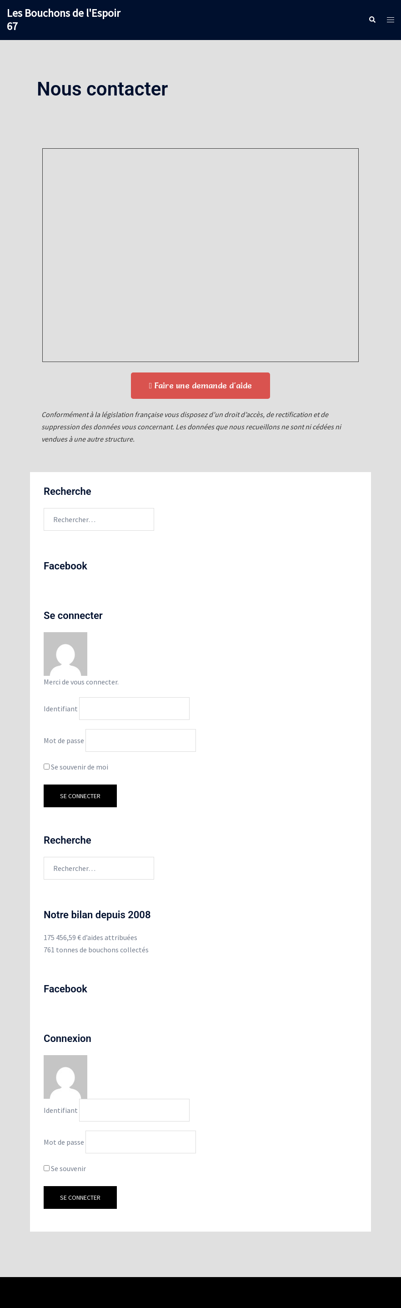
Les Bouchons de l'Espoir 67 (63, 19)
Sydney (233, 1292)
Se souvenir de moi (76, 766)
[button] (201, 385)
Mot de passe (64, 740)
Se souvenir (65, 1168)
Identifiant (61, 708)
